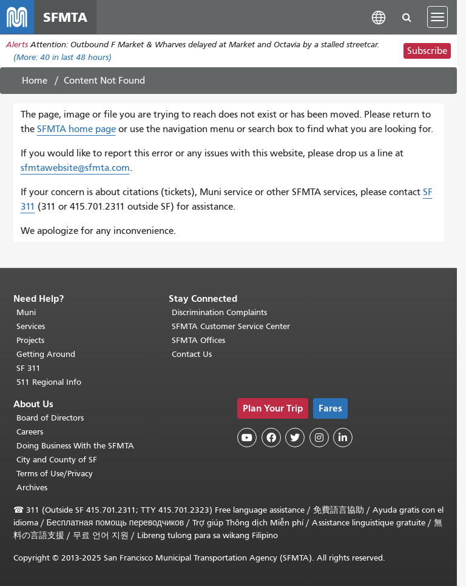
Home (34, 80)
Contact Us (192, 354)
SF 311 (28, 368)
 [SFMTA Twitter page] (295, 437)
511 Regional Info (48, 382)
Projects (30, 340)
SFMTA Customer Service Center (231, 326)
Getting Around (45, 354)
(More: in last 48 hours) (62, 57)
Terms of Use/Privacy (54, 473)
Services (30, 326)
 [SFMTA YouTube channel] (246, 437)
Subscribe (427, 50)
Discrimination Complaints (219, 312)
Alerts (17, 44)
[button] (378, 17)
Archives (31, 487)
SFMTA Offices (198, 340)
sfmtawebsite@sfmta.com (75, 167)
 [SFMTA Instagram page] (319, 437)
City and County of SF (56, 459)
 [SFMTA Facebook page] (271, 437)
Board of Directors (50, 418)
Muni (26, 312)
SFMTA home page (76, 129)
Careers (29, 432)
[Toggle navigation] (437, 17)
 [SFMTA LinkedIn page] (343, 437)
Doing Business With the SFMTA (75, 446)
